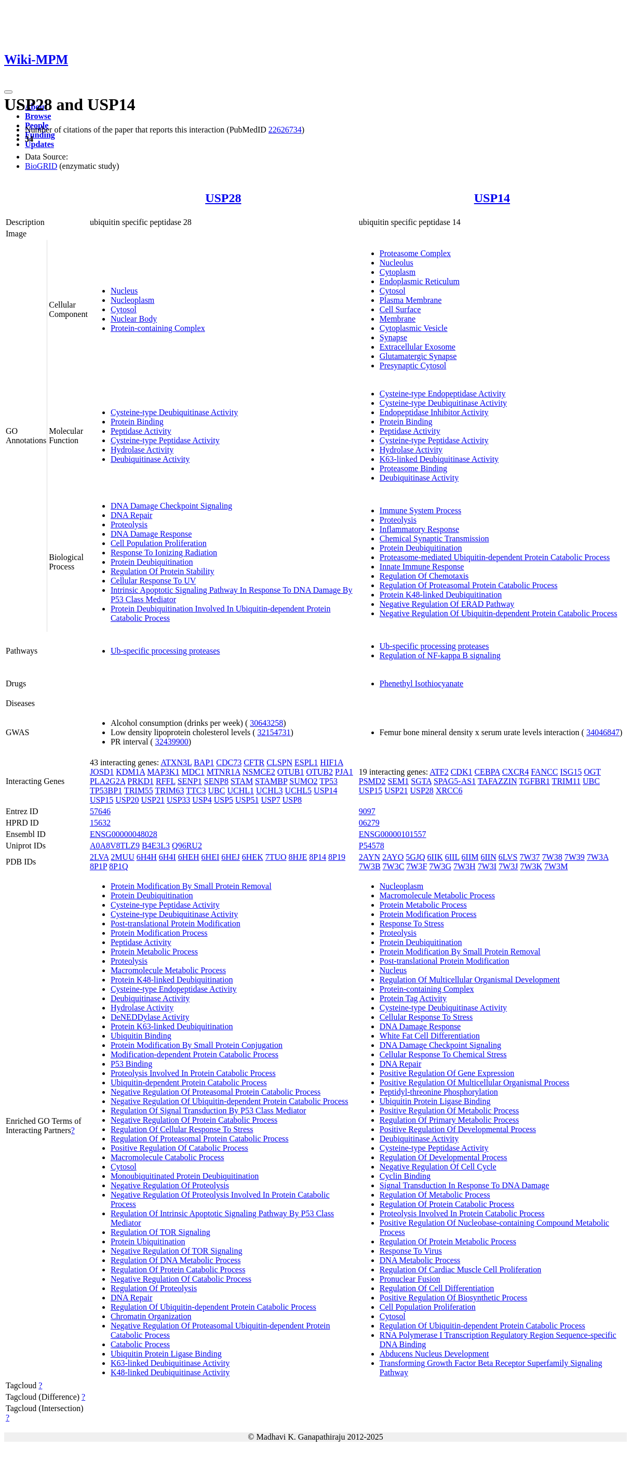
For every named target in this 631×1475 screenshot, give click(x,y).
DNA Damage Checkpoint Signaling (171, 505)
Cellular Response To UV (153, 580)
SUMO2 (303, 781)
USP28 (223, 198)
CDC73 (228, 762)
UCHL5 (298, 790)
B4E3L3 (156, 845)
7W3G (440, 866)
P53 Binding (131, 1063)
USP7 (270, 799)
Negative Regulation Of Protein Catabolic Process (194, 1119)
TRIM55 (138, 790)
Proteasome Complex (415, 253)
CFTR (254, 762)
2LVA (99, 857)
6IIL (452, 857)
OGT (592, 771)
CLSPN (279, 762)
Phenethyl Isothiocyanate (421, 683)
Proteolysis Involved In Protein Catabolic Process (193, 1073)
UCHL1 (240, 790)
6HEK (252, 857)
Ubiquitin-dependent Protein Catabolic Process (189, 1082)
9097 (367, 811)
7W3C (394, 866)
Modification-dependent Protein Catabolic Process (194, 1054)
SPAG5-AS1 (455, 781)
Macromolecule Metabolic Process (168, 970)
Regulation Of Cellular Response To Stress (182, 1129)
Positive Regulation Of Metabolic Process (449, 1110)
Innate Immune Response (422, 566)
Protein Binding (137, 421)
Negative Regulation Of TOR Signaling (177, 1250)
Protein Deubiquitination (152, 561)
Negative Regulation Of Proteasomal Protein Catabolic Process (215, 1091)
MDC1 (192, 771)
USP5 (223, 799)
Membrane (397, 318)
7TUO (276, 857)
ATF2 (438, 771)
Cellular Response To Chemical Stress (443, 1054)
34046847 (603, 732)
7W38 (552, 857)
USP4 (201, 799)
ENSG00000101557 (392, 834)
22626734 (285, 129)
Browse (38, 116)
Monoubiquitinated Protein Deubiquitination (185, 1176)
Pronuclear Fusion (410, 1278)
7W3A (598, 857)
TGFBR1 (534, 781)
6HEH (188, 857)
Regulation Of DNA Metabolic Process (176, 1260)
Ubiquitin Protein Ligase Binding (166, 1353)
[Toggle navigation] (8, 92)
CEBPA (487, 771)
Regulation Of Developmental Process (443, 1157)
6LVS (508, 857)
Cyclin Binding (405, 1176)
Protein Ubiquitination (148, 1241)
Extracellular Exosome (417, 346)
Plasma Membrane (411, 300)
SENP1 (190, 781)
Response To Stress (412, 923)
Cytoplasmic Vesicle (414, 328)
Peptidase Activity (141, 431)
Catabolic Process (140, 1344)
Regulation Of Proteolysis (154, 1288)
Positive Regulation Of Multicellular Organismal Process (474, 1082)
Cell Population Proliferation (159, 543)
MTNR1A (223, 771)
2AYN (369, 857)
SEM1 (398, 781)
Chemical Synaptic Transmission (434, 538)
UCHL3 (269, 790)
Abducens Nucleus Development (434, 1353)
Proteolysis (129, 524)
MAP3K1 (163, 771)
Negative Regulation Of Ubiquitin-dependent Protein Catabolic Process (498, 613)
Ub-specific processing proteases (165, 650)
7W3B (370, 866)
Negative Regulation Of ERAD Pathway (447, 604)
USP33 (178, 799)
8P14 (317, 857)
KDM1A (130, 771)
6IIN (488, 857)
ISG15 (571, 771)
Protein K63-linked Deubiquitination (172, 1026)
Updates (39, 144)
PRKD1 (140, 781)
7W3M (556, 866)
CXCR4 (515, 771)
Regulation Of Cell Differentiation (437, 1288)
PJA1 (344, 771)
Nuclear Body (134, 318)
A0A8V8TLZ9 (115, 845)
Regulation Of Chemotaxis (424, 576)
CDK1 (462, 771)
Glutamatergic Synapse (418, 356)
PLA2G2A (107, 781)
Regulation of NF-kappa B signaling (440, 655)
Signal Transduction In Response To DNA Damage (464, 1185)
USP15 (101, 799)
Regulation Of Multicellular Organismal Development (470, 979)
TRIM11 (566, 781)
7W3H (464, 866)
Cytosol (124, 309)
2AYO (393, 857)
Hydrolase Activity (142, 449)
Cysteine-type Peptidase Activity (165, 440)
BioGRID (41, 166)
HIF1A (331, 762)
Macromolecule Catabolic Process (167, 1157)
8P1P (98, 866)
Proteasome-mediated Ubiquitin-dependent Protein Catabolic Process (495, 557)
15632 (100, 822)
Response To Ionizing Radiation (164, 552)
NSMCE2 (259, 771)
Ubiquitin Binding (141, 1035)
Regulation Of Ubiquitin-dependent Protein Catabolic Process (213, 1307)
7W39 (575, 857)
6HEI (211, 857)
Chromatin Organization (151, 1316)
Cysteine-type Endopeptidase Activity (443, 393)
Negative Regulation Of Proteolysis (170, 1185)
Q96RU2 (187, 845)
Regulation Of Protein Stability (162, 571)
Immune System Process (420, 510)
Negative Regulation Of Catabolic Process (181, 1278)
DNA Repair (131, 515)
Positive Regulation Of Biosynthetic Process (453, 1297)
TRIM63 (169, 790)
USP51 (247, 799)
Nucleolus (396, 262)
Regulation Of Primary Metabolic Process (449, 1119)
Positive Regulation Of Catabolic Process (179, 1148)
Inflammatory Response (419, 529)
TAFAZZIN (497, 781)
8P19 (336, 857)
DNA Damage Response (151, 533)
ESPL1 (306, 762)
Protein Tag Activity (413, 998)
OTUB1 (290, 771)
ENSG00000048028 (123, 834)
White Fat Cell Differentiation (430, 1035)
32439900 (172, 741)
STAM (242, 781)
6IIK (435, 857)
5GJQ (415, 857)
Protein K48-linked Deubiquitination (441, 594)
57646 (100, 811)
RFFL (166, 781)
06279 (369, 822)
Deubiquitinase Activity (150, 459)
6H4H (147, 857)
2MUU (122, 857)
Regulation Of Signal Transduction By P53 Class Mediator (208, 1110)
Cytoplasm (397, 272)
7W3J (508, 866)
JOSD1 (102, 771)
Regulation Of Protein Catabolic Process (178, 1269)
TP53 (328, 781)
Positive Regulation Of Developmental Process (458, 1129)
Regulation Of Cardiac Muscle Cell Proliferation (460, 1269)
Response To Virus (411, 1250)
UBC (216, 790)
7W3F (416, 866)
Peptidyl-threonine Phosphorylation (439, 1091)
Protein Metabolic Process (154, 951)
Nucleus (124, 290)
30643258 (266, 723)
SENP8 (216, 781)
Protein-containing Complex (158, 328)
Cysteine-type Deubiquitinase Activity (174, 412)
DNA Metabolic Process (420, 1260)
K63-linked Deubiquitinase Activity (439, 459)
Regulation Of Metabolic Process (435, 1194)
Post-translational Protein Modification (175, 923)
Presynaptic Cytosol (413, 365)
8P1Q (118, 866)
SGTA (421, 781)
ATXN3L (176, 762)
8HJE (298, 857)
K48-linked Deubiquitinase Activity (170, 1372)
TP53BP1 (106, 790)
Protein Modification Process (159, 932)
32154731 (274, 732)
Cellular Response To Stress (426, 1017)
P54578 (371, 845)
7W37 (529, 857)
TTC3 (196, 790)
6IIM (470, 857)
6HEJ (230, 857)
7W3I (487, 866)
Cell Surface (400, 309)
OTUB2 (319, 771)
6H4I (167, 857)
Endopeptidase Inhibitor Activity (434, 412)
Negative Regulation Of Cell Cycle (438, 1166)
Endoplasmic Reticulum (420, 281)
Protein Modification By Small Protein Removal (191, 886)
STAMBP (271, 781)
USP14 (492, 198)
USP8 (292, 799)
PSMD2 (372, 781)
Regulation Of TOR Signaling (160, 1232)
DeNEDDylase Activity (150, 1017)
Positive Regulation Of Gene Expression (447, 1073)
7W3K (531, 866)
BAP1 (204, 762)
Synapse (393, 337)
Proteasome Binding (413, 468)
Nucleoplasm (132, 300)
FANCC (544, 771)
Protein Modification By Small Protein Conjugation (197, 1045)
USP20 (127, 799)
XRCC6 (449, 790)
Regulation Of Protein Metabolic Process (448, 1241)
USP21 (153, 799)
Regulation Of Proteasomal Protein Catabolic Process (469, 585)
